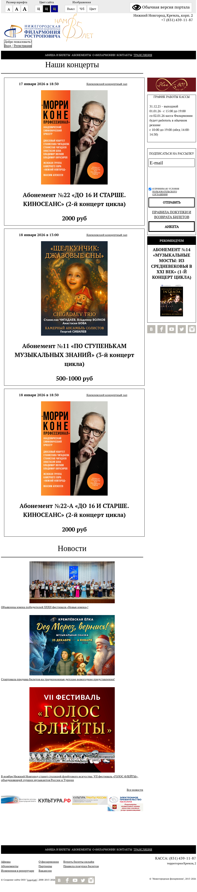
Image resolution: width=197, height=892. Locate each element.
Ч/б (82, 9)
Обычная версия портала (161, 7)
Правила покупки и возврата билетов (171, 214)
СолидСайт (32, 880)
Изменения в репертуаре (17, 870)
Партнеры (45, 866)
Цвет (92, 9)
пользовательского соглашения (164, 193)
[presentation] (170, 176)
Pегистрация (23, 46)
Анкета (172, 226)
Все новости (135, 790)
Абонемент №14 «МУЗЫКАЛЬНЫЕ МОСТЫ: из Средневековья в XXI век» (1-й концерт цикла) (171, 263)
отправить (172, 202)
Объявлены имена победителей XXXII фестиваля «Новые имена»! (44, 607)
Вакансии (45, 870)
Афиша (6, 862)
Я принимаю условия (165, 191)
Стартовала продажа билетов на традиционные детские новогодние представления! (58, 679)
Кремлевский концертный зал (107, 84)
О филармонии (103, 55)
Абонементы (81, 55)
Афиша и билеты (57, 55)
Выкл (71, 9)
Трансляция (142, 55)
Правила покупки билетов (81, 866)
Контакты (124, 55)
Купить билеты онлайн (78, 862)
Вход (7, 46)
